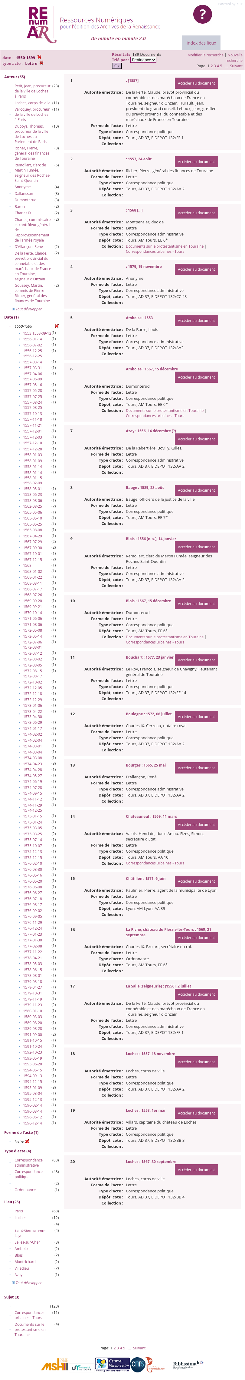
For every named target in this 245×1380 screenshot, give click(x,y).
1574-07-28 (32, 787)
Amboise (22, 1248)
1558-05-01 (32, 488)
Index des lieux (201, 43)
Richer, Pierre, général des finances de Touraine (32, 153)
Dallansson (24, 193)
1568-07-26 (32, 594)
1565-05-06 (32, 512)
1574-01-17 (32, 728)
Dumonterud (25, 199)
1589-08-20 (32, 1022)
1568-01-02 (32, 571)
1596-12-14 (32, 1123)
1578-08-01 (32, 975)
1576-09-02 (32, 910)
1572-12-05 (32, 687)
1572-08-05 (32, 665)
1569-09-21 (32, 606)
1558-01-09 (32, 460)
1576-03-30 (32, 869)
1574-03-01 (32, 746)
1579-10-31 (32, 993)
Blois (19, 1255)
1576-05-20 (32, 881)
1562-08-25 (32, 506)
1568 (27, 565)
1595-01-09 (32, 1087)
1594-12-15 (32, 1081)
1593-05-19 (32, 1058)
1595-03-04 (32, 1093)
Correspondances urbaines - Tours (29, 1315)
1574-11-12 (32, 799)
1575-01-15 (32, 816)
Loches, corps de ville (32, 102)
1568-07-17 (32, 589)
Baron (20, 206)
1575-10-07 (32, 845)
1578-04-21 (32, 958)
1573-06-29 (32, 722)
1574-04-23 (32, 764)
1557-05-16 (32, 384)
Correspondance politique (29, 1174)
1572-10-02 (32, 682)
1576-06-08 (32, 887)
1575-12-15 (32, 857)
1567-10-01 (32, 553)
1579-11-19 (32, 999)
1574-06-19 (32, 781)
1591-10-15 (32, 1040)
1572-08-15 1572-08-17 (32, 673)
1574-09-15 (32, 793)
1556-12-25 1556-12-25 (32, 353)
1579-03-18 (32, 981)
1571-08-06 (32, 624)
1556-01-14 (32, 339)
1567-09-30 (32, 547)
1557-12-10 (32, 443)
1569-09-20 (32, 600)
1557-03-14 (32, 362)
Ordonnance (25, 1189)
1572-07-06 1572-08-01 (32, 645)
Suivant (236, 65)
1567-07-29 (32, 541)
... (226, 65)
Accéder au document (196, 83)
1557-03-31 (32, 367)
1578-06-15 (32, 969)
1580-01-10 (32, 1011)
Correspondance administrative (29, 1163)
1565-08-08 (32, 530)
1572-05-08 (32, 630)
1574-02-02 (32, 734)
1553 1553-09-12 (37, 333)
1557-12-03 (32, 437)
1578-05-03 (32, 963)
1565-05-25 (32, 524)
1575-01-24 (32, 822)
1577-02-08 (32, 946)
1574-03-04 (32, 752)
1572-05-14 (32, 636)
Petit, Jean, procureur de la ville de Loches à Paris (32, 91)
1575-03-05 (32, 827)
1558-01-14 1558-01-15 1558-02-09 (32, 478)
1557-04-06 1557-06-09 (32, 376)
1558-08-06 (32, 500)
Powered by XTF (230, 4)
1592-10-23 (32, 1052)
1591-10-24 (32, 1046)
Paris (19, 1211)
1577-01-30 (32, 940)
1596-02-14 (32, 1105)
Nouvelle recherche (234, 57)
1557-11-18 (32, 419)
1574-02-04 (32, 740)
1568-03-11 (32, 583)
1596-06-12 (32, 1117)
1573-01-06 (32, 705)
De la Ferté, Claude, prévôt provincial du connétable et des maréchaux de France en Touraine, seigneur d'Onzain (33, 266)
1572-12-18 (32, 693)
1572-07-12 (32, 653)
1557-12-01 (32, 431)
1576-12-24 (32, 928)
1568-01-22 (32, 577)
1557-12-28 (32, 449)
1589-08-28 (32, 1028)
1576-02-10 (32, 863)
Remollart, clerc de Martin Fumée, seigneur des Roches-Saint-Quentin (32, 172)
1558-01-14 (32, 466)
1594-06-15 (32, 1070)
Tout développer (27, 309)
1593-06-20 (32, 1064)
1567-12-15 (32, 559)
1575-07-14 (32, 839)
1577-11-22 (32, 951)
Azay (18, 1274)
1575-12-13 (32, 851)
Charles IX (23, 213)
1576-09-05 (32, 916)
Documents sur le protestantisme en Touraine (30, 1329)
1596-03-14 (32, 1111)
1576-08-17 (32, 904)
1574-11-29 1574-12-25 (32, 808)
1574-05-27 (32, 775)
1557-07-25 (32, 396)
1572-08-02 (32, 659)
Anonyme (23, 186)
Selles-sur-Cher (27, 1242)
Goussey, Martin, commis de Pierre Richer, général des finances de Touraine (32, 293)
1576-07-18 (32, 898)
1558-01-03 (32, 454)
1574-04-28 (32, 769)
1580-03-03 (32, 1016)
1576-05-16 (32, 875)
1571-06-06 (32, 618)
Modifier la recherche (206, 55)
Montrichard (25, 1261)
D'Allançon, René (29, 246)
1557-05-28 (32, 390)
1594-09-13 (32, 1075)
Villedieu (22, 1268)
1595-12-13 (32, 1099)
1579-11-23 (32, 1004)
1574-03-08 (32, 757)
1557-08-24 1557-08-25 (32, 405)
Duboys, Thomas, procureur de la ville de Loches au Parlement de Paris (31, 134)
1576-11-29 (32, 922)
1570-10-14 (32, 612)
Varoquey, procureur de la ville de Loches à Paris (32, 114)
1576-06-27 (32, 892)
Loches (20, 1217)
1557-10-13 (32, 413)
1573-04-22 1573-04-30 (32, 714)
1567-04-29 (32, 536)
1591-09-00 (32, 1034)
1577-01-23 (32, 934)
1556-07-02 (32, 345)
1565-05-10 (32, 518)
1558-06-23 (32, 494)
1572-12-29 (32, 699)
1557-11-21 (32, 425)
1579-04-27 (32, 987)
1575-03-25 (32, 834)
